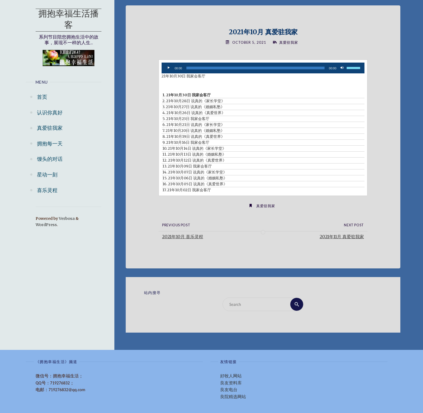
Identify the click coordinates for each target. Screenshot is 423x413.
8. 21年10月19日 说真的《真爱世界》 (193, 136)
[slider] (255, 68)
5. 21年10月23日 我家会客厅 (185, 118)
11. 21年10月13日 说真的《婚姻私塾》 (194, 154)
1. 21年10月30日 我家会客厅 (186, 95)
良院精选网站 (233, 396)
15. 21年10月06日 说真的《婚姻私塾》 (194, 178)
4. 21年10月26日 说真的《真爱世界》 (193, 112)
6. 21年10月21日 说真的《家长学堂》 (193, 124)
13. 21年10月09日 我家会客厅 (187, 166)
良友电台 (228, 389)
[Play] (168, 68)
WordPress (46, 224)
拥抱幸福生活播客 (68, 20)
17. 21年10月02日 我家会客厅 (186, 189)
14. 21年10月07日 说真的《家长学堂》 (194, 172)
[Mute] (342, 68)
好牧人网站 (231, 375)
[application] (263, 68)
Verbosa (66, 218)
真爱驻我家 (265, 206)
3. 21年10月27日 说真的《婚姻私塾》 (193, 106)
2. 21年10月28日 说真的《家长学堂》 (193, 100)
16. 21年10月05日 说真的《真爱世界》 (194, 184)
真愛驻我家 (288, 42)
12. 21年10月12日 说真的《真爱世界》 (194, 160)
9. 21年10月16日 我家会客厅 (185, 142)
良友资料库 (231, 382)
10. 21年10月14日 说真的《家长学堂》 (194, 148)
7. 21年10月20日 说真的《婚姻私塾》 (193, 130)
